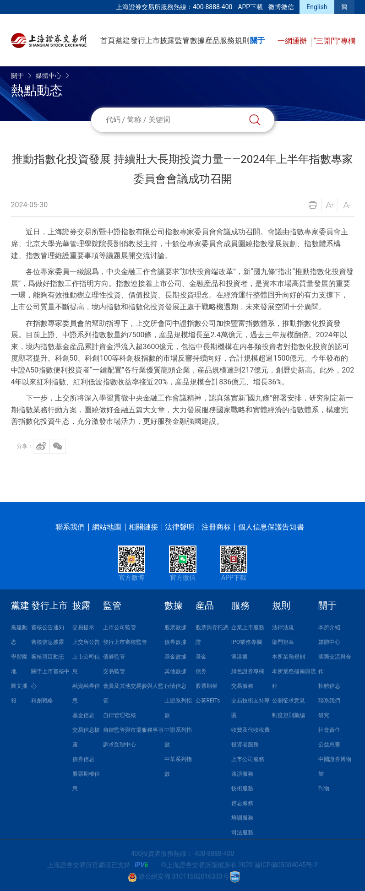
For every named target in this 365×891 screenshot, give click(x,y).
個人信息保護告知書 (271, 527)
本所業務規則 (288, 656)
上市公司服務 (247, 759)
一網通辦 (293, 41)
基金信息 (83, 715)
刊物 (323, 788)
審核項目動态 (47, 656)
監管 (182, 40)
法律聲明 (179, 527)
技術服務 (242, 788)
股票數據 (175, 627)
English (316, 7)
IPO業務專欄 (246, 642)
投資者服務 (245, 744)
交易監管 (114, 671)
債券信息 (83, 759)
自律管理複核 (119, 715)
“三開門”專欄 (334, 41)
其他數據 (175, 671)
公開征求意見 (288, 700)
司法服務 (242, 832)
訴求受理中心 (119, 744)
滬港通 (239, 656)
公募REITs (208, 700)
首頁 (107, 40)
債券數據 (175, 642)
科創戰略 (42, 700)
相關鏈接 (143, 527)
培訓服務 (242, 818)
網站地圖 (106, 527)
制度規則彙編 (288, 715)
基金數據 (175, 656)
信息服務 (242, 803)
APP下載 (250, 7)
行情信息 (175, 686)
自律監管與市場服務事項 (133, 730)
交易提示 (83, 627)
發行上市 (145, 40)
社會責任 (329, 730)
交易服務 (242, 686)
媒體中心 (48, 75)
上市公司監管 (119, 627)
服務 (227, 40)
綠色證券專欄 (247, 671)
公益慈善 (329, 744)
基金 (201, 656)
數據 (197, 40)
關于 (257, 40)
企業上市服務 (247, 627)
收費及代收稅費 (250, 730)
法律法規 (283, 627)
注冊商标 (216, 527)
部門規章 (283, 642)
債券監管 (114, 656)
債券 (201, 671)
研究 (323, 715)
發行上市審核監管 (125, 642)
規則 (242, 40)
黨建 (122, 40)
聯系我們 (70, 527)
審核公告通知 (47, 627)
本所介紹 (329, 627)
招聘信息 (329, 686)
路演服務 (242, 774)
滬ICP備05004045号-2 (285, 865)
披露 (167, 40)
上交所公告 (86, 642)
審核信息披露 (47, 642)
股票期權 (207, 686)
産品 (212, 40)
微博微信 (281, 7)
